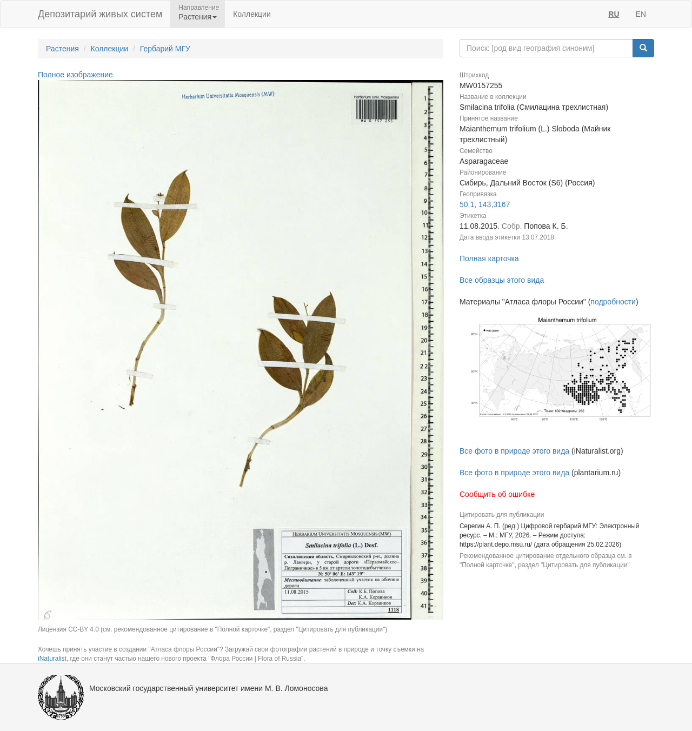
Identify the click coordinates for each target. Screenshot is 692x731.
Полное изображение (75, 74)
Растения (62, 48)
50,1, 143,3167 (485, 204)
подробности (613, 301)
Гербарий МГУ (165, 48)
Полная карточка (489, 258)
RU (613, 14)
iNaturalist (52, 658)
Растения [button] (197, 16)
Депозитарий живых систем (100, 14)
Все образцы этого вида (502, 280)
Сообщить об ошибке (497, 494)
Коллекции (252, 14)
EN (641, 14)
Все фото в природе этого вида (514, 451)
